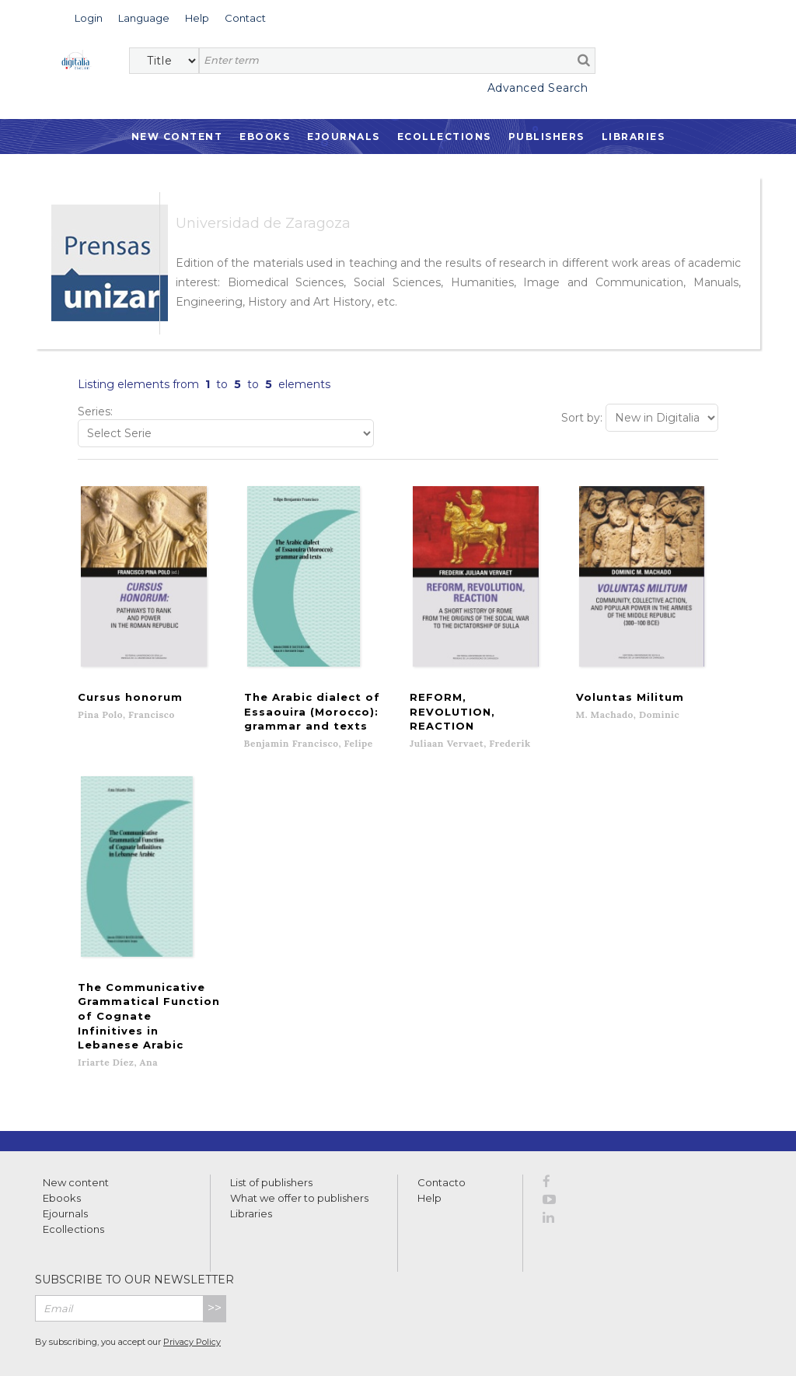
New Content (177, 136)
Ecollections (444, 136)
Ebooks (264, 136)
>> (215, 1257)
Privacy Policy (192, 1290)
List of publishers (271, 1132)
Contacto (441, 1132)
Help (429, 1147)
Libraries (633, 136)
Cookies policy (268, 1347)
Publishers (546, 136)
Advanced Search (537, 88)
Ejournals (343, 136)
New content (76, 1132)
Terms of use (93, 1347)
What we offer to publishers (299, 1147)
